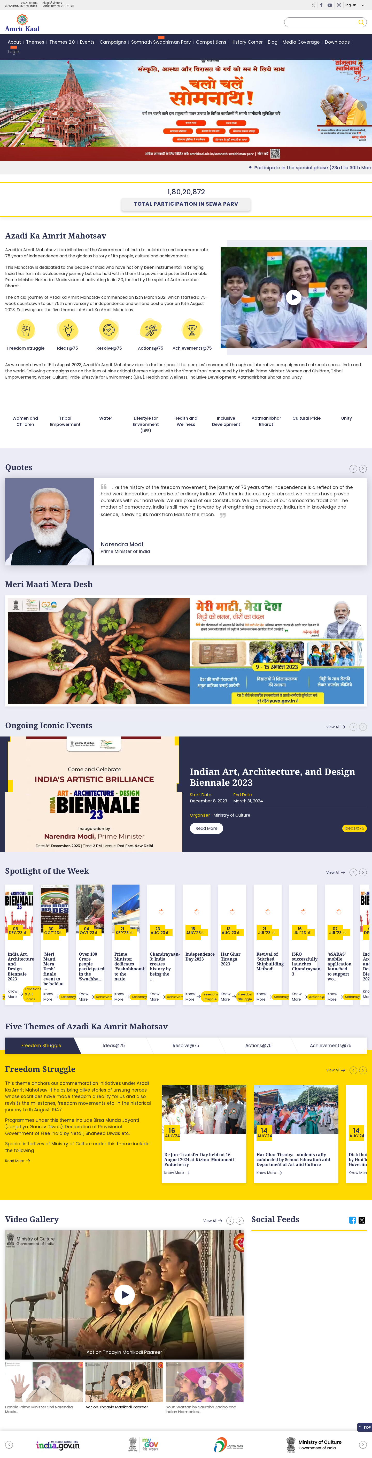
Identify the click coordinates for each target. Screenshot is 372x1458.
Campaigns (113, 42)
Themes (35, 42)
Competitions (211, 42)
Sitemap (12, 1440)
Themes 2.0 (62, 42)
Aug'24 (172, 1108)
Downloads (337, 42)
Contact (122, 1440)
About (14, 42)
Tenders (76, 1440)
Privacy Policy (99, 1440)
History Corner (247, 42)
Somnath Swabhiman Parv (161, 42)
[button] (362, 106)
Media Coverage (301, 42)
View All (332, 726)
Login (13, 52)
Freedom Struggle (40, 1041)
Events (87, 42)
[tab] (352, 1192)
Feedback (33, 1440)
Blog (272, 42)
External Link (186, 105)
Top (364, 1427)
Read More (207, 828)
